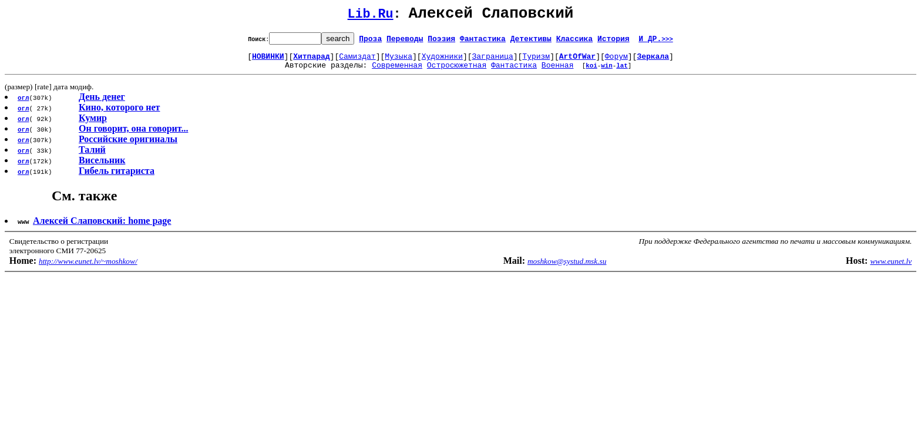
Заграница (492, 61)
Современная (397, 71)
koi (591, 72)
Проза (370, 41)
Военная (558, 71)
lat (622, 72)
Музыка (398, 61)
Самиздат (357, 61)
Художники (442, 61)
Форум (616, 61)
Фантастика (483, 41)
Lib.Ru (371, 16)
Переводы (404, 41)
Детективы (531, 41)
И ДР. (655, 41)
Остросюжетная (456, 71)
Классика (574, 41)
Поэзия (441, 41)
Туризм (536, 61)
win (607, 72)
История (613, 41)
